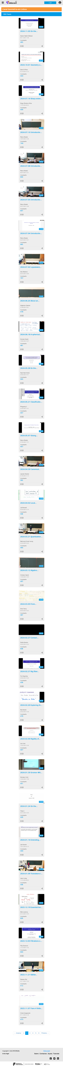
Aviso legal (5, 1053)
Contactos (43, 1054)
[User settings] (60, 2)
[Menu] (3, 2)
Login (50, 2)
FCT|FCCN (16, 1051)
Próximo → (45, 1033)
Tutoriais (56, 1054)
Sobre (36, 1054)
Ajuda (50, 1054)
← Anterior (17, 1033)
